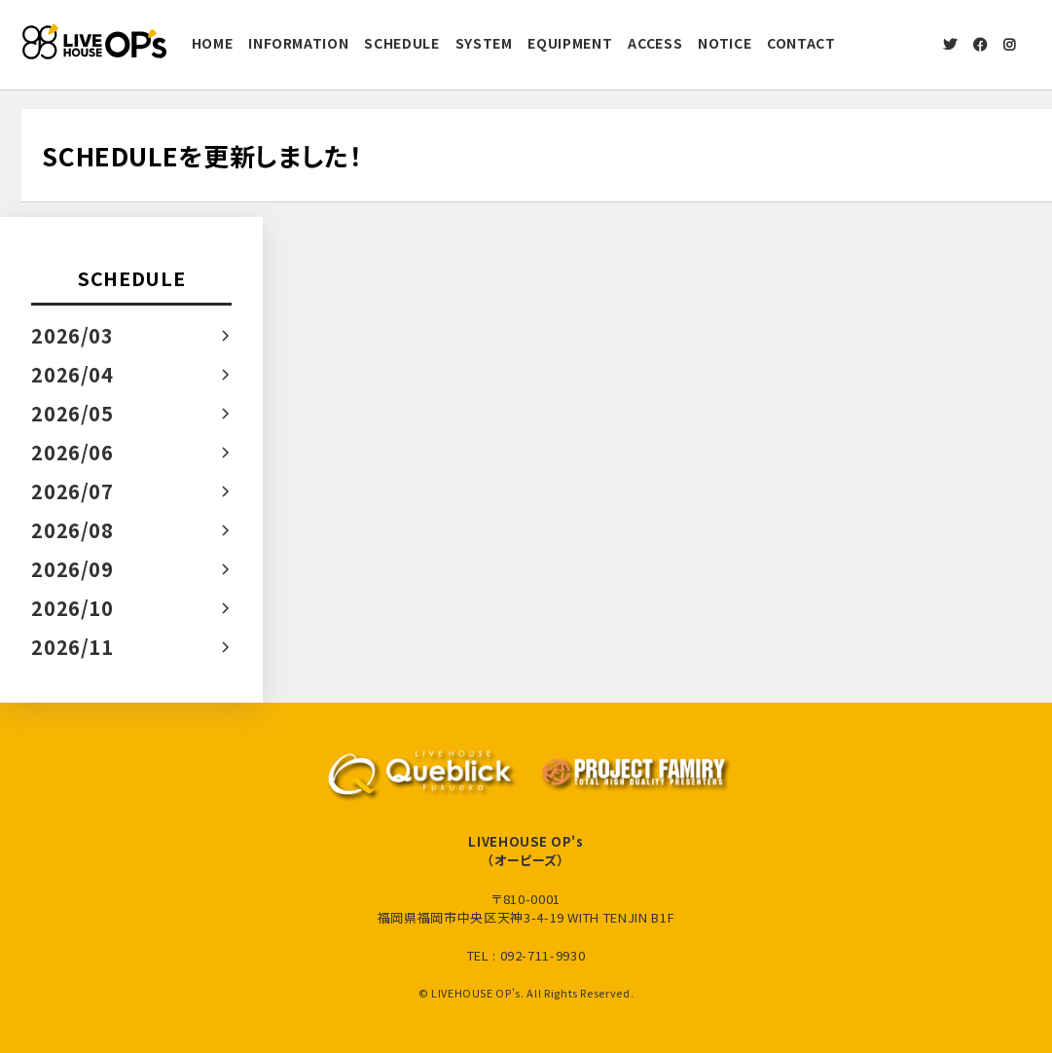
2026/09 (72, 569)
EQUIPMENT (569, 43)
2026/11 (72, 647)
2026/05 (72, 413)
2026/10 (72, 608)
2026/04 (72, 374)
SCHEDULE (401, 43)
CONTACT (801, 43)
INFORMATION (298, 43)
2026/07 (72, 491)
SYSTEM (484, 43)
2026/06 (72, 452)
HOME (213, 43)
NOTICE (724, 43)
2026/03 (72, 335)
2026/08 (72, 530)
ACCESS (655, 43)
